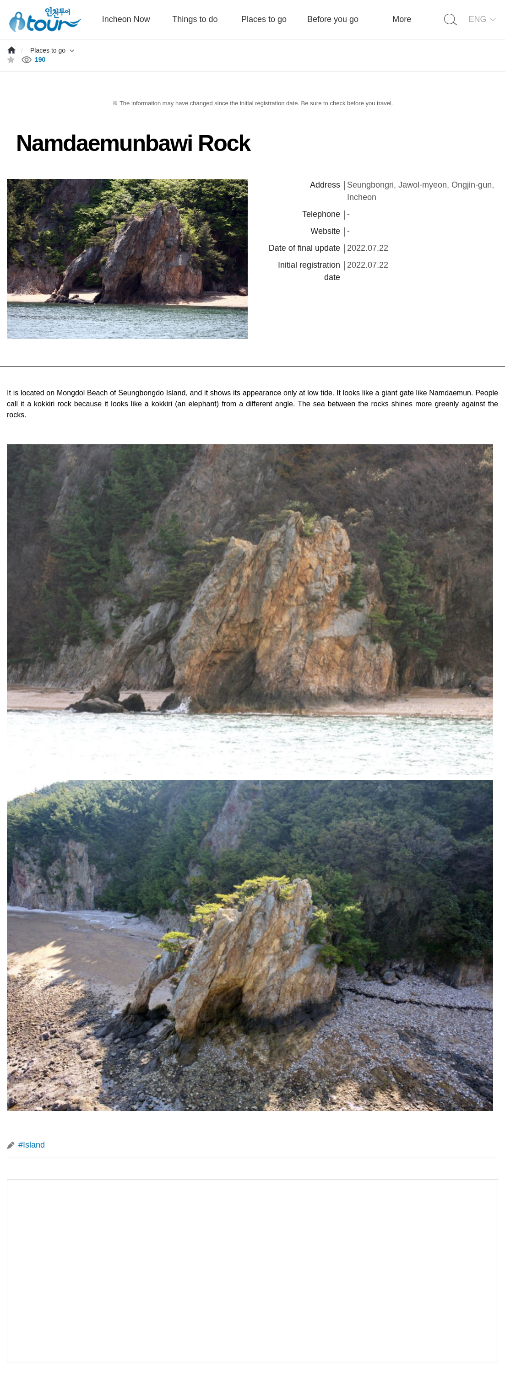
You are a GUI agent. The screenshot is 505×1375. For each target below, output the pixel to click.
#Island (31, 1144)
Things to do (194, 19)
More (401, 19)
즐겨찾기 (11, 60)
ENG (477, 19)
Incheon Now (126, 19)
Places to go (264, 19)
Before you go (332, 19)
